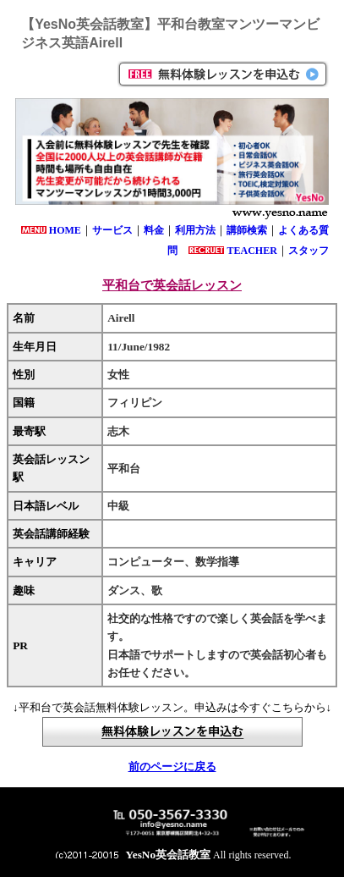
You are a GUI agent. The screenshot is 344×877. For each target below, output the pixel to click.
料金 (154, 230)
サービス (112, 230)
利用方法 (195, 230)
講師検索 (247, 230)
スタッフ (308, 250)
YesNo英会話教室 (168, 854)
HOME (65, 230)
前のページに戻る (172, 766)
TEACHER (252, 250)
